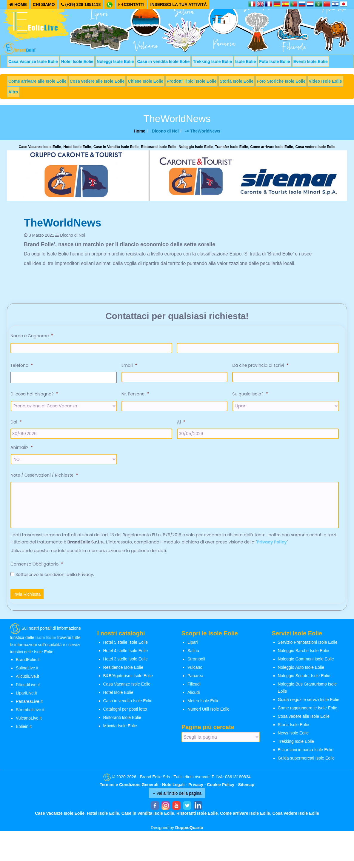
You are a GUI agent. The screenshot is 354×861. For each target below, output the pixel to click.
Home (139, 131)
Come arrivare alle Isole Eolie (37, 81)
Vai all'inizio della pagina (177, 794)
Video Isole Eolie (325, 81)
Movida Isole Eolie (120, 727)
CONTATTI (131, 4)
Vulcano (194, 668)
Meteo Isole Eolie (203, 702)
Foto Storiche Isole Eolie (281, 81)
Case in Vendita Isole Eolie (115, 147)
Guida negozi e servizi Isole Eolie (308, 700)
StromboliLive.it (30, 710)
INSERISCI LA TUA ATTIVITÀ (178, 4)
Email (129, 365)
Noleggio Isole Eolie (196, 147)
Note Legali (173, 785)
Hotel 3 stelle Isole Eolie (125, 660)
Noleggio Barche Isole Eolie (303, 651)
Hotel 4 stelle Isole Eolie (125, 651)
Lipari (192, 643)
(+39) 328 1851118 (81, 4)
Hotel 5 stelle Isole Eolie (125, 643)
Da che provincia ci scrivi (260, 365)
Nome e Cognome (31, 335)
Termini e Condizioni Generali (129, 785)
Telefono (21, 365)
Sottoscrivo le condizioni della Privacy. (55, 575)
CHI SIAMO (44, 4)
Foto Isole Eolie (274, 61)
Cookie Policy (220, 785)
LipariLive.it (26, 694)
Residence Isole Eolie (123, 668)
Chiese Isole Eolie (145, 81)
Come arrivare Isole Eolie (271, 147)
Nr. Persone (135, 394)
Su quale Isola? (250, 394)
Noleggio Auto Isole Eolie (301, 668)
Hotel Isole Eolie (77, 61)
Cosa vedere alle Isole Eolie (97, 81)
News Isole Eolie (293, 734)
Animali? (21, 447)
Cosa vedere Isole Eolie (315, 147)
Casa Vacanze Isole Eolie (33, 61)
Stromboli (196, 660)
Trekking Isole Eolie (212, 61)
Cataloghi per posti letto (125, 710)
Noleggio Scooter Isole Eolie (304, 676)
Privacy (195, 785)
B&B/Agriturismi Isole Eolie (128, 676)
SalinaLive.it (27, 669)
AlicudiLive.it (27, 677)
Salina (193, 651)
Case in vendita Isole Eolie (163, 61)
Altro (13, 92)
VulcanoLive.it (29, 719)
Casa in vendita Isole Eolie (128, 702)
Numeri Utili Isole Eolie (208, 710)
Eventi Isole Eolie (310, 61)
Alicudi (193, 693)
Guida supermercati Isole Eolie (306, 759)
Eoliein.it (24, 727)
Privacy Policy (272, 543)
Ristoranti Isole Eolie (158, 147)
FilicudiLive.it (28, 685)
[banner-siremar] (177, 175)
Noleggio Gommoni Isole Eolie (306, 660)
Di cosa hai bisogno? (34, 394)
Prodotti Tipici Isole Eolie (191, 81)
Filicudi (194, 685)
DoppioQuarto (189, 828)
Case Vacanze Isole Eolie (40, 147)
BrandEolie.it (27, 660)
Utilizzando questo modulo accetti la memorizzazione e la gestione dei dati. (88, 552)
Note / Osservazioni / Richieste (44, 475)
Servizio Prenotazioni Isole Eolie (308, 643)
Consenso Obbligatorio (36, 565)
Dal (16, 422)
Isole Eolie (245, 61)
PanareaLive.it (29, 702)
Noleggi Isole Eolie (115, 61)
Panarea (195, 676)
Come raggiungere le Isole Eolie (307, 709)
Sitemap (246, 785)
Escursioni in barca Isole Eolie (306, 750)
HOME (18, 4)
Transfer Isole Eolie (231, 147)
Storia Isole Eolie (236, 81)
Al (181, 422)
